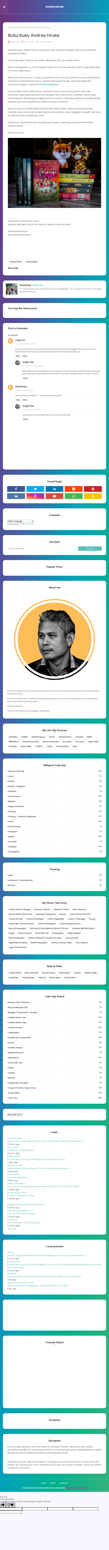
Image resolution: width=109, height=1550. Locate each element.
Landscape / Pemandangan (21, 923)
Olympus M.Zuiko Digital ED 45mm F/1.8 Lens (49, 928)
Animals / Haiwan (42, 909)
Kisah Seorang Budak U (18, 1210)
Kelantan (55, 791)
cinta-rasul (12, 1147)
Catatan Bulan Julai (55, 1017)
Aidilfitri (24, 737)
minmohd (12, 1219)
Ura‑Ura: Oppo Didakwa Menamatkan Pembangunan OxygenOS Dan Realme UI (46, 1255)
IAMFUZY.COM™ (14, 1165)
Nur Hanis (80, 741)
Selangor (55, 846)
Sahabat (13, 746)
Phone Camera (24, 933)
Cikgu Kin (20, 340)
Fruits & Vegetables (56, 919)
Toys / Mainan (82, 942)
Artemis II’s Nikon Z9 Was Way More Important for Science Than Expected (44, 1276)
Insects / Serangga (76, 919)
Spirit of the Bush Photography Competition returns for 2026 (37, 1285)
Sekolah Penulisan (16, 1183)
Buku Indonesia (31, 973)
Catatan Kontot (55, 1027)
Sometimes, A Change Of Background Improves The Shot (36, 1159)
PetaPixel (11, 1273)
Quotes (55, 1072)
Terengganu (55, 851)
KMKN (89, 737)
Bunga (63, 914)
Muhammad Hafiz (31, 741)
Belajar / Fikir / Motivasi (55, 1002)
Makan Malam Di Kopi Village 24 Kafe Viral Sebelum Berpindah (38, 1168)
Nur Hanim (67, 741)
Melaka (55, 801)
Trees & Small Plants (17, 947)
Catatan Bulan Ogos (55, 1022)
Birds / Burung (79, 909)
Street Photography (39, 942)
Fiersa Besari (64, 973)
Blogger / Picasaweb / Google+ (55, 1012)
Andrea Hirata (21, 27)
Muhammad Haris (51, 741)
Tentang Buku (32, 261)
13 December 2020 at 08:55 (33, 366)
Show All (12, 1228)
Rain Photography (17, 938)
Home (10, 27)
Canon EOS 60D (16, 919)
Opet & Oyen (93, 741)
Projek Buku (13, 977)
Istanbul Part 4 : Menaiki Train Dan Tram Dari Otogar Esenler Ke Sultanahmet (45, 1141)
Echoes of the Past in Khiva (20, 1195)
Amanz (10, 1252)
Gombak (79, 737)
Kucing (92, 919)
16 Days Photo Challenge (19, 909)
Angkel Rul (14, 41)
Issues (55, 1042)
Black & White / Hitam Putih (20, 914)
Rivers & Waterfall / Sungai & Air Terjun (45, 938)
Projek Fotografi (74, 933)
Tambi (49, 746)
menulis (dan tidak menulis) (21, 1213)
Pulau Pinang (55, 826)
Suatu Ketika (26, 746)
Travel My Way (14, 1138)
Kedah (55, 781)
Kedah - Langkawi (55, 786)
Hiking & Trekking (55, 771)
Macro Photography (17, 928)
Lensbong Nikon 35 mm (70, 923)
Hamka (77, 973)
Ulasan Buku (54, 977)
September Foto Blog (18, 942)
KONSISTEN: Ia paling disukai (20, 1150)
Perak (55, 821)
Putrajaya (55, 831)
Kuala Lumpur (55, 796)
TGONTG (39, 746)
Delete (25, 356)
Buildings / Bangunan (46, 914)
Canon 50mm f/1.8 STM (80, 914)
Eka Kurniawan (48, 973)
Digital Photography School (20, 1282)
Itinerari (55, 885)
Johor (55, 776)
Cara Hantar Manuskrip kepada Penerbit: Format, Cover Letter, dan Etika (43, 1186)
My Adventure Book (16, 1192)
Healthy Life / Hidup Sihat (55, 1037)
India (55, 875)
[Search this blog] (42, 548)
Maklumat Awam (55, 1052)
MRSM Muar (14, 741)
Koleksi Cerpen (90, 973)
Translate (27, 524)
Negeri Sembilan (55, 806)
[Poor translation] (10, 1505)
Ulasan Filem (70, 977)
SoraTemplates (42, 1487)
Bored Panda (13, 1261)
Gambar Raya (65, 737)
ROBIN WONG (13, 1156)
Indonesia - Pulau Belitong (55, 880)
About (53, 1483)
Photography (58, 933)
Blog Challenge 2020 (55, 1007)
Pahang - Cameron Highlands (55, 816)
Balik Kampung (38, 737)
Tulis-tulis (55, 1098)
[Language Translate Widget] (20, 521)
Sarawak (55, 841)
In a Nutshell (13, 1174)
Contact (63, 1483)
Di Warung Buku (49, 84)
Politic (55, 1067)
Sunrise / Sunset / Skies (61, 942)
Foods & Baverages (35, 919)
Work (75, 746)
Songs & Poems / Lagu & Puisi (55, 1087)
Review (55, 1077)
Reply (18, 356)
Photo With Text (41, 933)
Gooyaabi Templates (76, 1487)
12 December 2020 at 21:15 (25, 344)
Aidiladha (13, 737)
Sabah (55, 836)
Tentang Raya (62, 746)
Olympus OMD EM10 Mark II (83, 928)
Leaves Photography (47, 923)
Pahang (55, 811)
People (11, 933)
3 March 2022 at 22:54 (24, 390)
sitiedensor (21, 386)
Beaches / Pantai (61, 909)
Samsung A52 (72, 938)
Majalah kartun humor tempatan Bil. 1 (25, 1204)
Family (52, 737)
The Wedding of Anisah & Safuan (23, 1222)
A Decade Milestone (17, 1177)
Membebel (55, 1057)
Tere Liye (42, 977)
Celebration (55, 1032)
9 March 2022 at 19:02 (31, 409)
